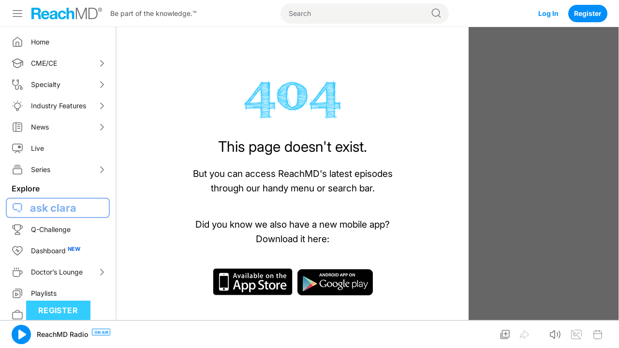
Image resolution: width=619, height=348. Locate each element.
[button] (21, 334)
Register (588, 13)
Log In (548, 13)
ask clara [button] (53, 208)
